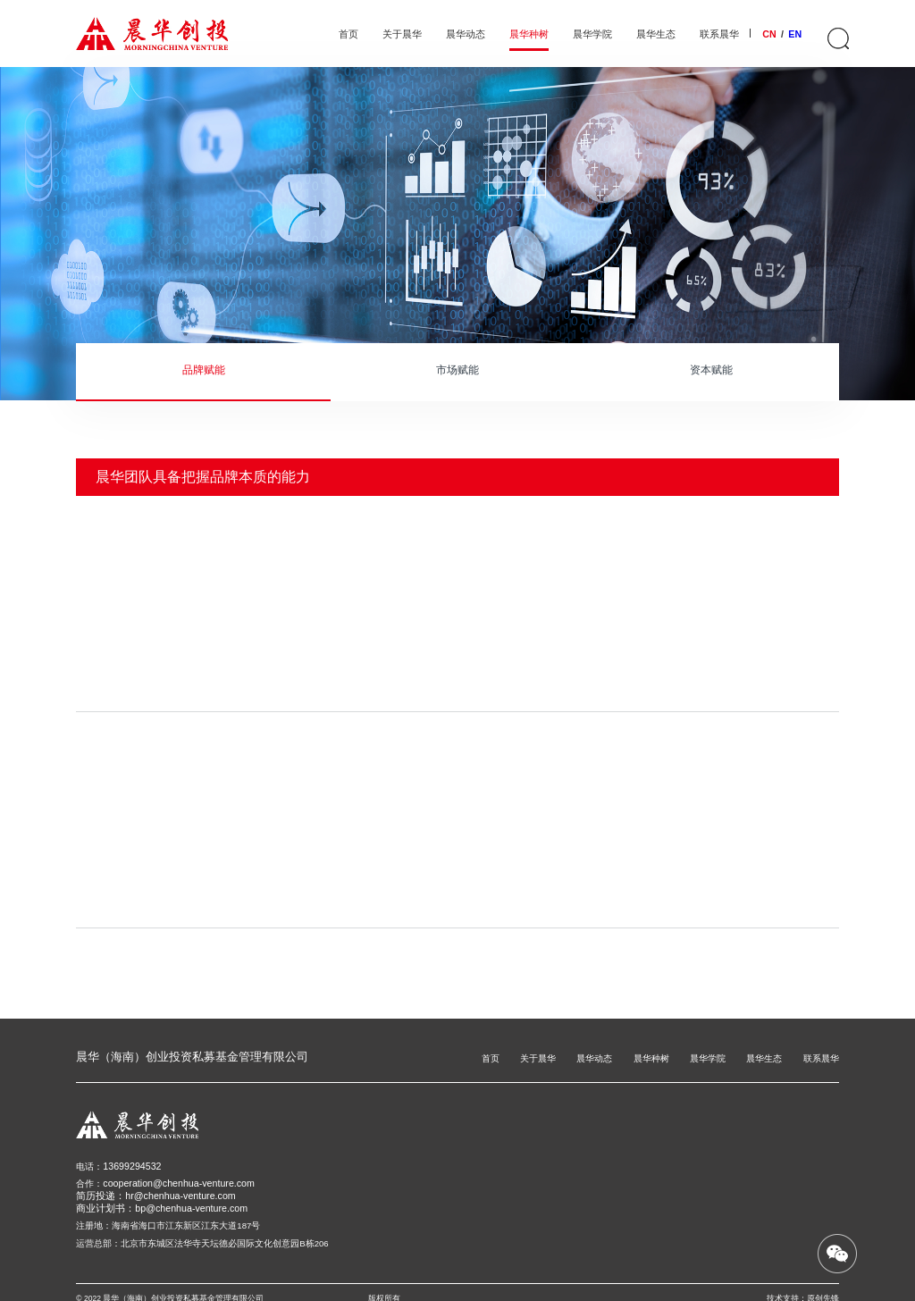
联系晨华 (719, 34)
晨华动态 (465, 34)
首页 (348, 34)
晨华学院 (592, 34)
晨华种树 (529, 34)
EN (795, 34)
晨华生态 (656, 34)
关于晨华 (402, 34)
